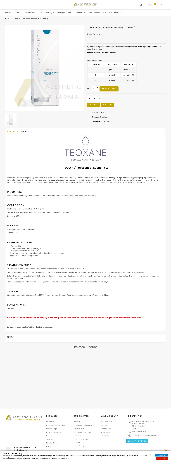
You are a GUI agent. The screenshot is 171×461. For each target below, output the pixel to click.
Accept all (162, 455)
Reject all (162, 458)
